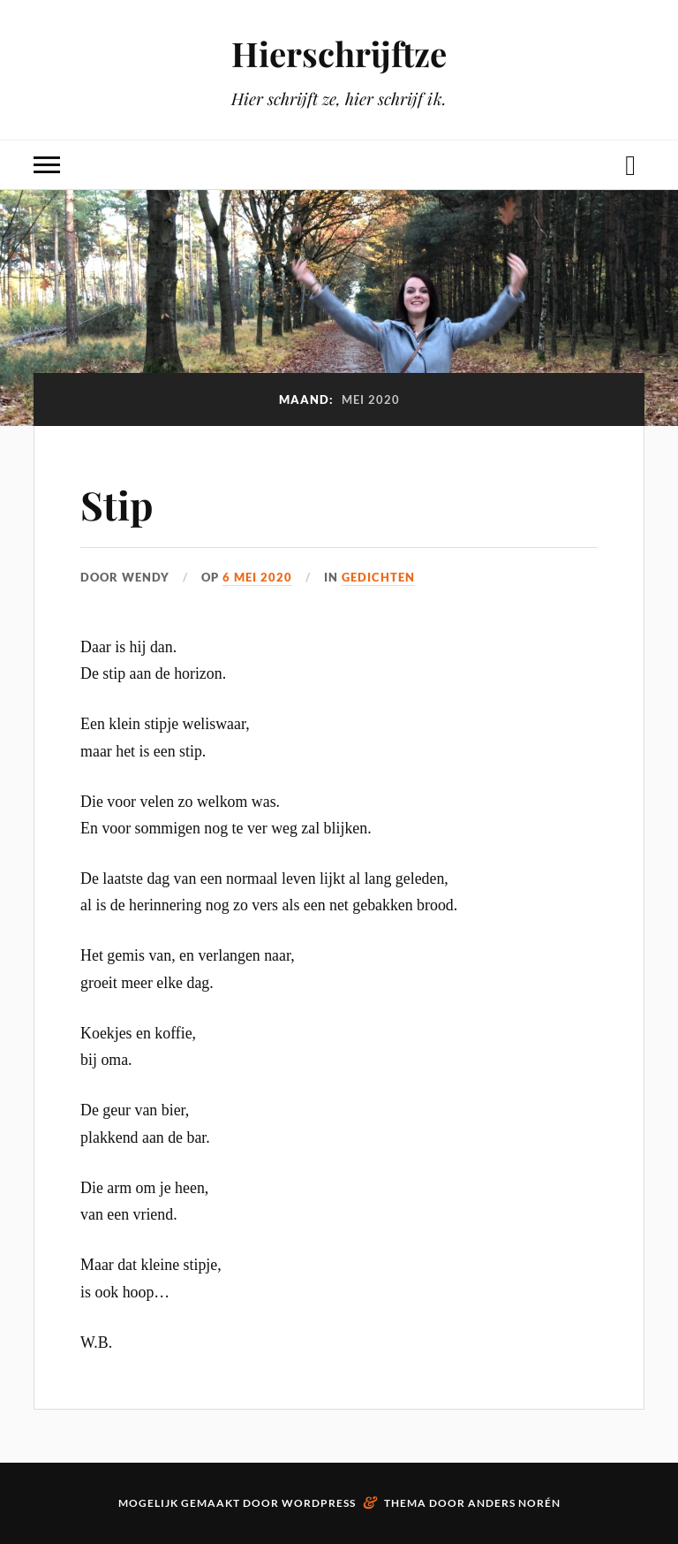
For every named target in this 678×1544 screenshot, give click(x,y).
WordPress (319, 1503)
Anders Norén (514, 1503)
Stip (117, 504)
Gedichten (378, 577)
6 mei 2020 (257, 577)
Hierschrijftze (339, 53)
